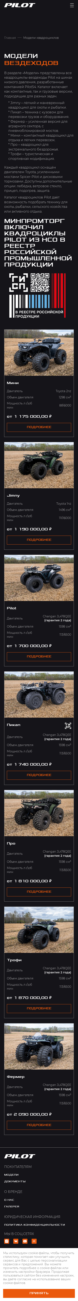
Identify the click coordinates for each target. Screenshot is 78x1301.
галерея (11, 1206)
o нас (9, 1199)
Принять (39, 1293)
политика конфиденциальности (34, 1224)
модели (11, 1174)
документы (15, 1181)
